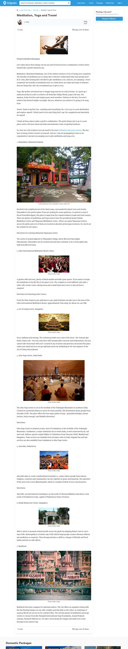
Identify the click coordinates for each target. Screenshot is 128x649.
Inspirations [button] (81, 3)
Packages (99, 3)
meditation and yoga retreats (69, 130)
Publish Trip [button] (110, 3)
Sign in (120, 3)
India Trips (35, 10)
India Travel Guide (25, 10)
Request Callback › (109, 19)
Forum (91, 3)
